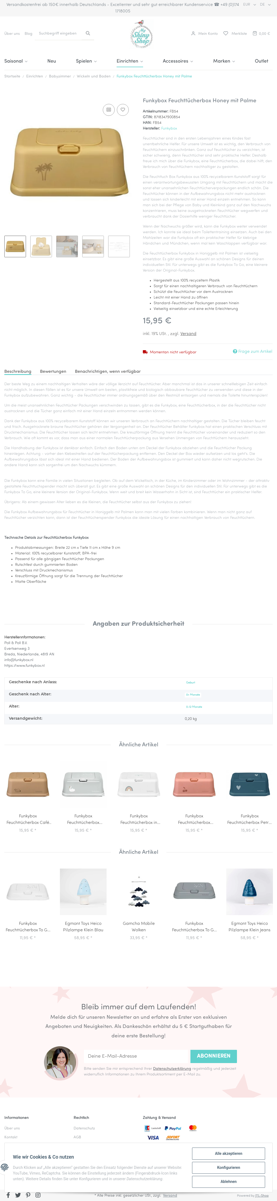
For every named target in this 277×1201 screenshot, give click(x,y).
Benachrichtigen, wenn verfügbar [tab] (108, 372)
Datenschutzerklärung (172, 1069)
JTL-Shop (262, 1195)
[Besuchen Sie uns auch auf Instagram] (38, 1195)
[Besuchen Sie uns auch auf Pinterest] (28, 1195)
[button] (204, 34)
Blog (28, 34)
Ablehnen (228, 1182)
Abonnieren (213, 1056)
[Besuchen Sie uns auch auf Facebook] (8, 1195)
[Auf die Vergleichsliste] (109, 110)
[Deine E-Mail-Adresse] (136, 1056)
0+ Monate (193, 694)
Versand (188, 334)
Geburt (190, 682)
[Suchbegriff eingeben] (58, 33)
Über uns (12, 34)
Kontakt (10, 1137)
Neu (51, 61)
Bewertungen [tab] (53, 372)
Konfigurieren (228, 1168)
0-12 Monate (194, 707)
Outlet (261, 61)
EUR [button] (247, 5)
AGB (77, 1137)
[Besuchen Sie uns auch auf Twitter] (18, 1195)
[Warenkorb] (261, 34)
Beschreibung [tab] (17, 372)
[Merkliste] (234, 34)
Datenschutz (84, 1128)
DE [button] (263, 5)
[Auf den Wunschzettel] (123, 110)
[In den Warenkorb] (8, 94)
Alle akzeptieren (228, 1154)
